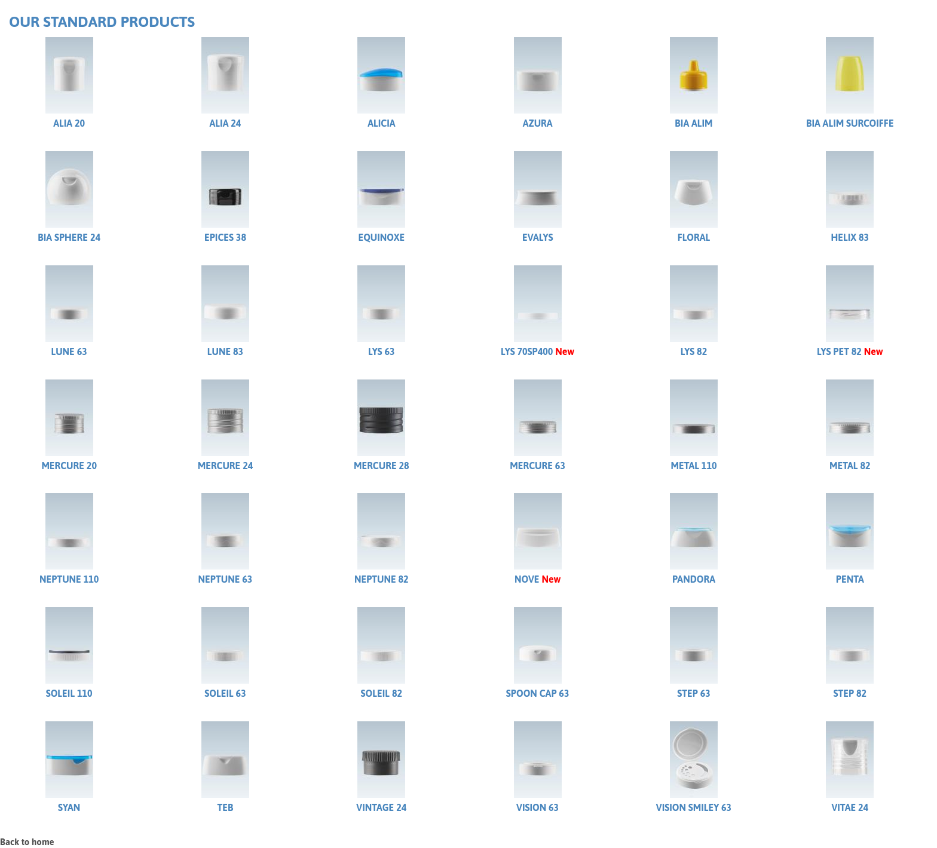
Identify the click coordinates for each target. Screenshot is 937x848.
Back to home (27, 842)
